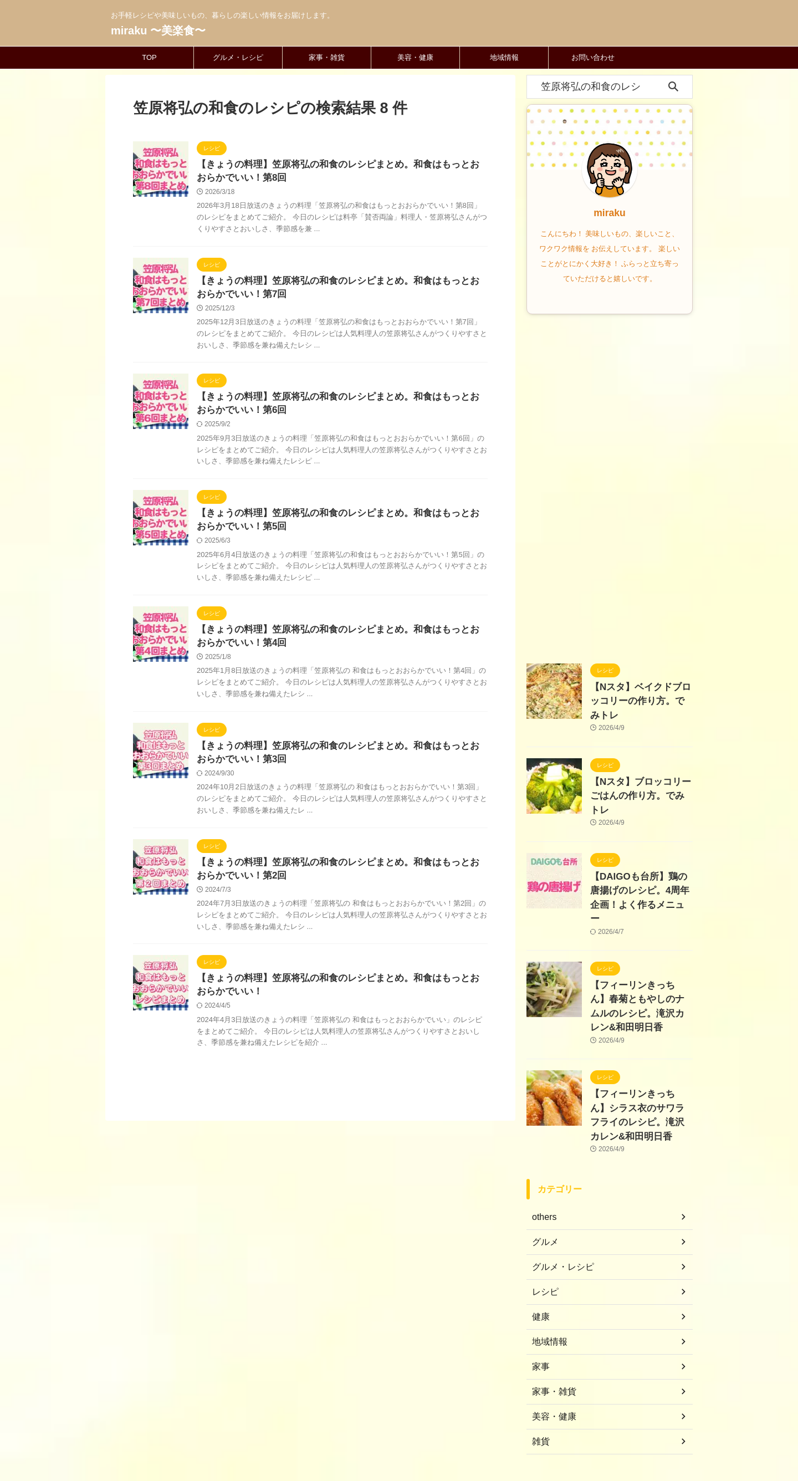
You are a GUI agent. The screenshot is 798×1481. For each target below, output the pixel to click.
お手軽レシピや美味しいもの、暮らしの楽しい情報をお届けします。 (399, 1429)
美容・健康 (415, 57)
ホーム (332, 1408)
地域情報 (504, 57)
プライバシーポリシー (443, 1408)
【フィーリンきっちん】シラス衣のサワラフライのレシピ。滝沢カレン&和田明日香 (640, 1034)
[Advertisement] (609, 486)
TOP (149, 57)
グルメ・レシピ (238, 57)
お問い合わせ (593, 57)
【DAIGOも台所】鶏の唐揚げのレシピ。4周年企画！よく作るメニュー (639, 855)
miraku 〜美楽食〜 (158, 30)
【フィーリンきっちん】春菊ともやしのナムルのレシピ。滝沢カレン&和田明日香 (640, 945)
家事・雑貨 (327, 57)
